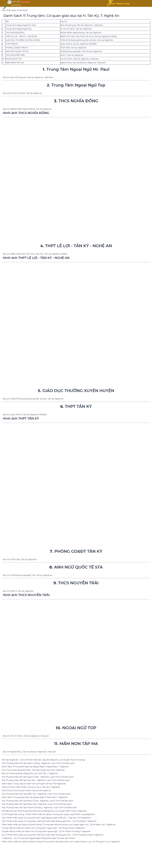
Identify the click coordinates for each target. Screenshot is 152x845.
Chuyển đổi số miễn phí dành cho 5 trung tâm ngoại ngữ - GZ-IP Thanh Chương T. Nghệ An (46, 831)
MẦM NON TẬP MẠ (15, 62)
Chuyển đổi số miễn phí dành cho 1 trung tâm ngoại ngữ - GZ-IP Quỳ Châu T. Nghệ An (43, 828)
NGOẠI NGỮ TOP (14, 59)
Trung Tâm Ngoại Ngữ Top (18, 29)
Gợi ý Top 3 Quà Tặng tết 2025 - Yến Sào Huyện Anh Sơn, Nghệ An (33, 770)
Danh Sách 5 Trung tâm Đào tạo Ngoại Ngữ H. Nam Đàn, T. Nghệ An (35, 797)
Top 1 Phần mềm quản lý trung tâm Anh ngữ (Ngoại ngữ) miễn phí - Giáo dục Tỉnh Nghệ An (46, 818)
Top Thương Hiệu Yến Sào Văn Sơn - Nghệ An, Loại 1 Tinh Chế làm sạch (36, 780)
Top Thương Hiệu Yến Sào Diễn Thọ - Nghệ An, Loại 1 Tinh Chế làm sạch (36, 794)
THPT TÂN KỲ (12, 44)
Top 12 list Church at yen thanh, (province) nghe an (26, 790)
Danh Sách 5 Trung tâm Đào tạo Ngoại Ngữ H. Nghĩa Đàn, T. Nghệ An (35, 766)
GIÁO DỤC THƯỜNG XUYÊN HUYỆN (23, 40)
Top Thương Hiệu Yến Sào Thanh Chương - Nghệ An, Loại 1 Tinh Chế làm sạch (39, 807)
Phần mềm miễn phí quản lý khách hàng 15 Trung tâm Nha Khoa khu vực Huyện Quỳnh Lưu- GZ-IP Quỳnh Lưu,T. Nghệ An (61, 841)
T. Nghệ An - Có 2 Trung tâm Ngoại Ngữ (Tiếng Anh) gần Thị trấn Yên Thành (38, 838)
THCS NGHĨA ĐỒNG (15, 32)
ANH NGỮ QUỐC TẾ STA (17, 51)
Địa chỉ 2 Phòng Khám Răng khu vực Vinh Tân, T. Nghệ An (30, 773)
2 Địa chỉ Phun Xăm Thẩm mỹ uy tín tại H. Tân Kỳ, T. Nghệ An (31, 787)
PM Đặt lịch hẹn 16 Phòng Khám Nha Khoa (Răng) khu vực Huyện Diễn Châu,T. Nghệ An (44, 811)
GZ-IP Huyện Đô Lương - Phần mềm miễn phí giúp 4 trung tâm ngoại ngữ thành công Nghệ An (48, 814)
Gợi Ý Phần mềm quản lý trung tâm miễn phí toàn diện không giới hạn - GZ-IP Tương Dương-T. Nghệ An (52, 835)
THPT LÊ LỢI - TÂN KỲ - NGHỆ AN (21, 36)
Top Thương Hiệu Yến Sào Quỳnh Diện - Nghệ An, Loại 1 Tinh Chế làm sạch (38, 777)
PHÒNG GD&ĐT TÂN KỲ (17, 47)
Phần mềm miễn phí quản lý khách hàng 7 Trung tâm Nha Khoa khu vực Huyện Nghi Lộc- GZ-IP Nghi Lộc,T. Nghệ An (59, 824)
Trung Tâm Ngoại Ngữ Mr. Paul (21, 25)
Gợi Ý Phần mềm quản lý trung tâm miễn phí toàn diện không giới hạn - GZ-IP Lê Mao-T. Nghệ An (49, 821)
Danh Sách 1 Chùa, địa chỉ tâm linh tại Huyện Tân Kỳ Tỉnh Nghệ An (34, 783)
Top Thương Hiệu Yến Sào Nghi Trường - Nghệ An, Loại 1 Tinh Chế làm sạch (38, 763)
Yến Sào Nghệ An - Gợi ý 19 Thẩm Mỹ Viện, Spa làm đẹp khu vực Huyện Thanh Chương (43, 760)
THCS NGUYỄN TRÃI (15, 55)
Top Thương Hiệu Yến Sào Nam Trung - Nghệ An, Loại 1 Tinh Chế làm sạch (37, 801)
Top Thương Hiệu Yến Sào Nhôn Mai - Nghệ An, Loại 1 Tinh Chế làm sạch (37, 804)
